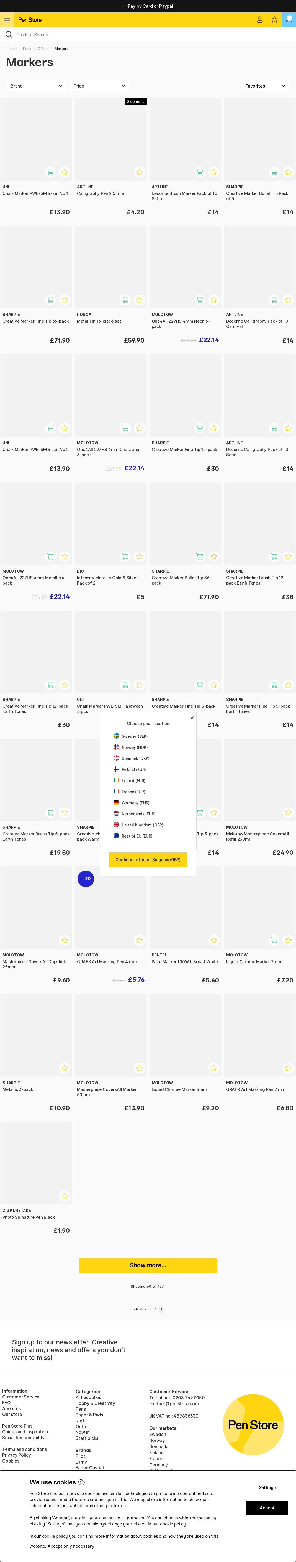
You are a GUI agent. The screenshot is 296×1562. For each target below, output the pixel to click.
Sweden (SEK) (131, 736)
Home (12, 49)
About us (11, 1408)
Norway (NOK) (131, 747)
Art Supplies (88, 1397)
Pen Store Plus (17, 1426)
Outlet (82, 1426)
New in (82, 1432)
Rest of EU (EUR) (133, 836)
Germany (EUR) (132, 802)
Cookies (10, 1461)
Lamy (81, 1462)
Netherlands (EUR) (135, 813)
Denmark (158, 1446)
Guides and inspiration (25, 1432)
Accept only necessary (71, 1546)
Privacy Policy (16, 1455)
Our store (12, 1414)
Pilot (80, 1456)
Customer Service (21, 1397)
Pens (27, 49)
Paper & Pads (89, 1415)
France (156, 1458)
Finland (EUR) (130, 769)
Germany (158, 1464)
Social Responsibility (23, 1437)
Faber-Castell (90, 1468)
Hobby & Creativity (95, 1403)
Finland (156, 1452)
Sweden (157, 1434)
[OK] (148, 34)
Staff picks (87, 1438)
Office (43, 49)
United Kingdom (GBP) (138, 825)
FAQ (6, 1402)
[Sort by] (265, 85)
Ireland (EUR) (130, 780)
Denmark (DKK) (132, 758)
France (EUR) (129, 791)
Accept (267, 1507)
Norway (157, 1440)
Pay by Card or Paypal (148, 6)
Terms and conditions (24, 1449)
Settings (267, 1487)
